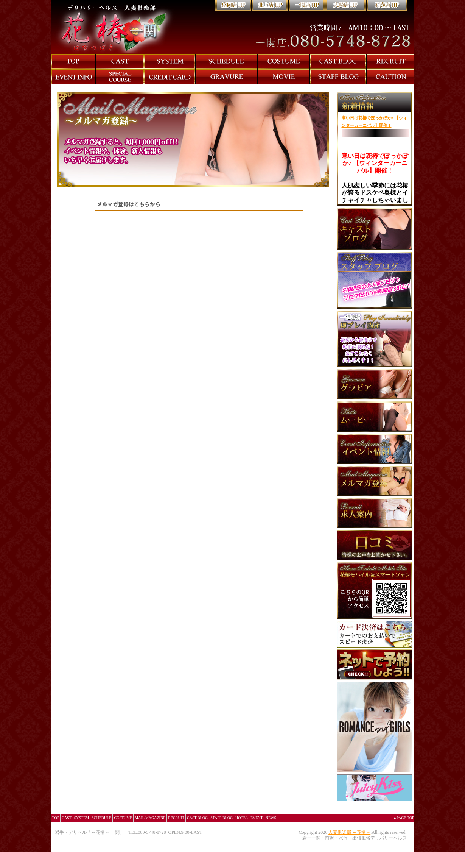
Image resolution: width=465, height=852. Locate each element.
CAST (67, 818)
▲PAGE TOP (403, 818)
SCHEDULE (101, 818)
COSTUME (123, 818)
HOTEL (241, 818)
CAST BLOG (197, 818)
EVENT (256, 818)
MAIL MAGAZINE (150, 818)
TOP (55, 818)
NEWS (271, 818)
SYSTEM (81, 818)
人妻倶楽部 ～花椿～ (349, 832)
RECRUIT (176, 818)
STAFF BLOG (221, 818)
